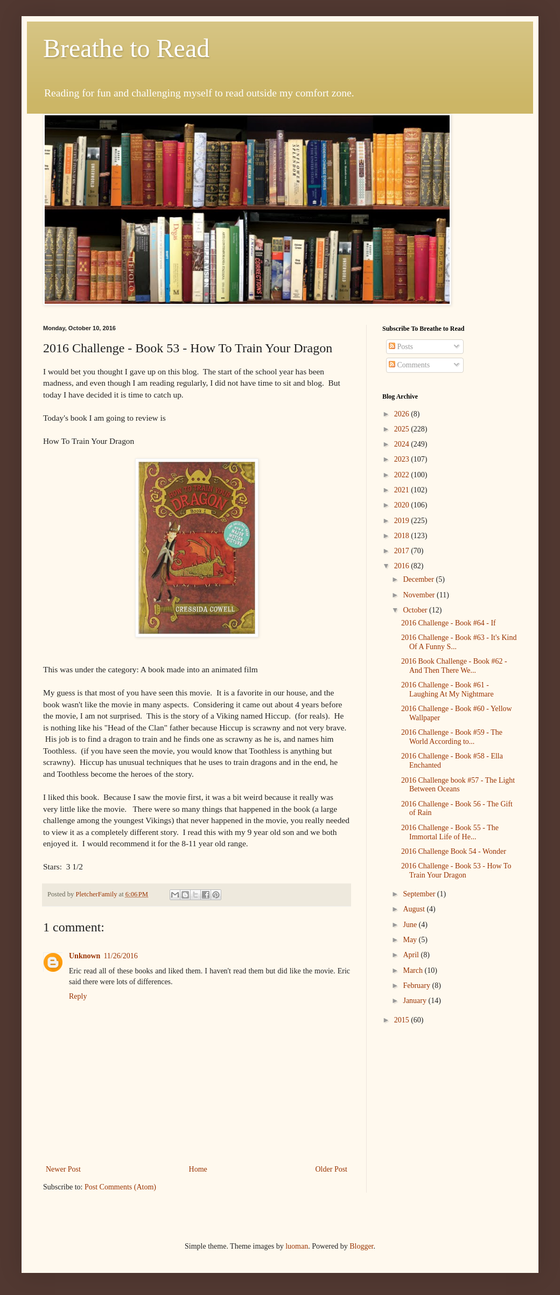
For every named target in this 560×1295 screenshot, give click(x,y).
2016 (402, 566)
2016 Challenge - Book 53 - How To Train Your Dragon (456, 870)
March (413, 970)
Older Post (332, 1169)
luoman (296, 1246)
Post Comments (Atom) (120, 1187)
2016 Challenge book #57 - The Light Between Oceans (458, 784)
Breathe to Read (126, 48)
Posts (401, 347)
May (410, 940)
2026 (402, 414)
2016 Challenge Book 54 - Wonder (453, 851)
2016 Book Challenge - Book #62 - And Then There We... (454, 665)
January (415, 1001)
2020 (402, 505)
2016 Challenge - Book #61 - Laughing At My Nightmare (447, 689)
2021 (402, 490)
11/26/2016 (120, 956)
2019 (402, 521)
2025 (402, 429)
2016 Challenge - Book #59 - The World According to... (451, 737)
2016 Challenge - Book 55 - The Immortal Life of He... (450, 832)
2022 (402, 475)
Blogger (361, 1246)
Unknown (84, 956)
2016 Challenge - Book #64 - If (448, 623)
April (412, 955)
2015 (402, 1020)
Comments (409, 365)
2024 (402, 444)
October (416, 610)
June (410, 925)
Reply (78, 996)
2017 (402, 551)
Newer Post (63, 1169)
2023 (402, 459)
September (420, 894)
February (417, 985)
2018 (402, 536)
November (420, 595)
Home (198, 1169)
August (414, 909)
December (419, 579)
